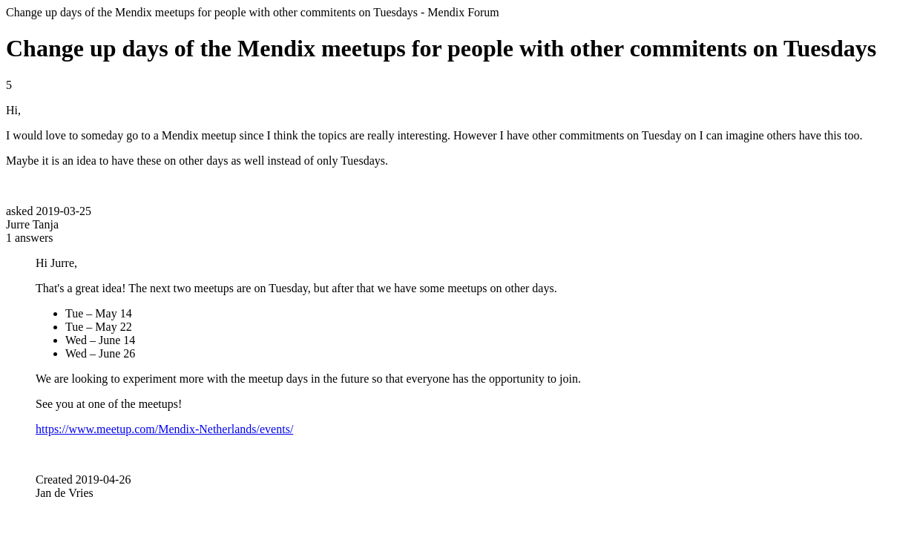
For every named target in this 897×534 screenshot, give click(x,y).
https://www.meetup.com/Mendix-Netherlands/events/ (164, 429)
